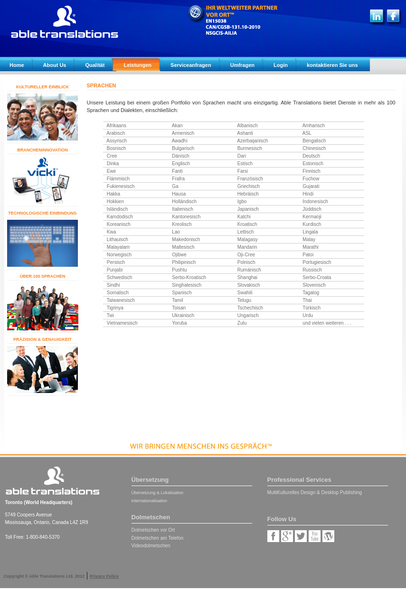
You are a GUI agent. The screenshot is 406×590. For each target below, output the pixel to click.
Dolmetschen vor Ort (153, 530)
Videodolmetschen (151, 545)
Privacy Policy (104, 576)
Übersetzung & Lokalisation (158, 492)
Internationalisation (150, 500)
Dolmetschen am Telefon (158, 538)
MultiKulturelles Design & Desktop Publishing (314, 492)
